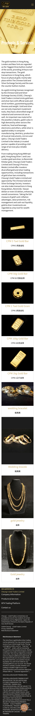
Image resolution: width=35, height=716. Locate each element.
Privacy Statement (7, 629)
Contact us (6, 607)
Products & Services (9, 598)
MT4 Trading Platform (10, 603)
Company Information (11, 594)
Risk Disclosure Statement (9, 630)
